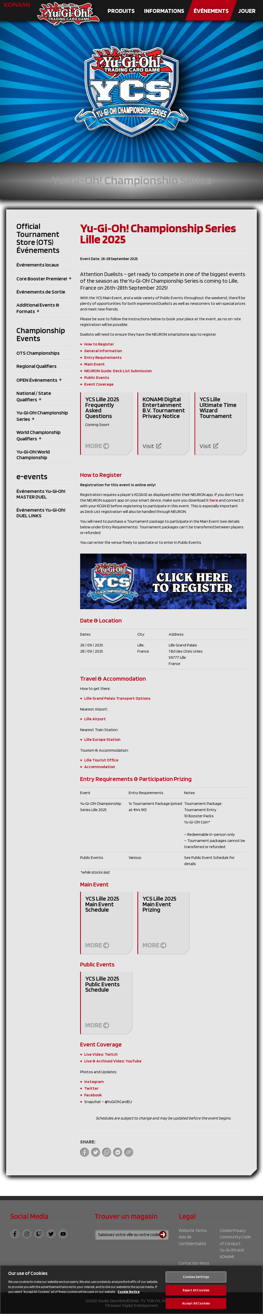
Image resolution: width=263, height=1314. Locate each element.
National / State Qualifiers (33, 396)
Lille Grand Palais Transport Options (117, 698)
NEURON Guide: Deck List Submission (118, 370)
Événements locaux (37, 265)
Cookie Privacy (233, 1230)
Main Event (94, 364)
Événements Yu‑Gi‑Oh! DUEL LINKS (40, 513)
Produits (121, 10)
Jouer (247, 10)
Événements (211, 10)
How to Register (99, 344)
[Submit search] (163, 1234)
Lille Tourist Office (101, 760)
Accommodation (99, 766)
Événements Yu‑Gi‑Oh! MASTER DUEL (40, 494)
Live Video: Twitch (101, 1054)
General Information (103, 350)
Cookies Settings (196, 1278)
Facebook (93, 1095)
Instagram (94, 1081)
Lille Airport (95, 718)
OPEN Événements (36, 380)
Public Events (96, 377)
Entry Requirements (103, 357)
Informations (164, 10)
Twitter (91, 1088)
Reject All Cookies (196, 1291)
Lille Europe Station (102, 739)
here (214, 500)
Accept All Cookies (196, 1304)
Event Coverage (99, 384)
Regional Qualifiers (36, 366)
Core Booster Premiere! (41, 279)
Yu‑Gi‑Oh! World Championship (33, 454)
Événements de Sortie (40, 292)
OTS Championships (38, 353)
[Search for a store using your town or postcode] (131, 1234)
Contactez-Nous (194, 1263)
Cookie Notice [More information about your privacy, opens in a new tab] (129, 1293)
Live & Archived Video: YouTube (113, 1061)
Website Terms (193, 1230)
